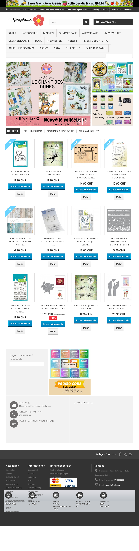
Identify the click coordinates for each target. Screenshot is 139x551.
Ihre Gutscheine (56, 484)
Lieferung (32, 477)
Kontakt (104, 9)
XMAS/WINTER (112, 33)
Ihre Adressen (55, 477)
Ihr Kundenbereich (60, 465)
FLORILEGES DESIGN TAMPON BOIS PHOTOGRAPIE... (86, 174)
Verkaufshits (89, 131)
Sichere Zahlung (34, 488)
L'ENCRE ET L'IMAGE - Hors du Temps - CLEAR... (86, 241)
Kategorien (30, 33)
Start (12, 33)
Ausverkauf (90, 33)
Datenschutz (33, 491)
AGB (30, 481)
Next (85, 121)
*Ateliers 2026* (96, 48)
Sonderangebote (60, 131)
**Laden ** (73, 48)
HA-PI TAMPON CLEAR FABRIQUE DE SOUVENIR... (119, 174)
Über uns (31, 484)
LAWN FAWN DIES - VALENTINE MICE (20, 173)
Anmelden (127, 9)
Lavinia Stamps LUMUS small (53, 173)
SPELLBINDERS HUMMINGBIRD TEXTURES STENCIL (118, 241)
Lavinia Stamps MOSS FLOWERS (86, 307)
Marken (48, 33)
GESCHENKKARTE (19, 40)
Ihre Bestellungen (57, 470)
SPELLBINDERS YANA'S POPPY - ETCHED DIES (53, 307)
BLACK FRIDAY (12, 511)
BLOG (38, 40)
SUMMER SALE (68, 33)
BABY (57, 48)
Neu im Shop (33, 131)
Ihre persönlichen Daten (60, 481)
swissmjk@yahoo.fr (112, 485)
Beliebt (12, 131)
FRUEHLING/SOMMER (21, 48)
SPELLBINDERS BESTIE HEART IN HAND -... (119, 307)
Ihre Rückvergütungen (59, 474)
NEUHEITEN (54, 40)
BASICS (44, 48)
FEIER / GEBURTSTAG (95, 40)
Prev (79, 121)
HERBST (72, 40)
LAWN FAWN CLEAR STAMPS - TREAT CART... (20, 308)
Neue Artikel (33, 470)
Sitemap (31, 501)
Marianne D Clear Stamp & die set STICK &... (53, 241)
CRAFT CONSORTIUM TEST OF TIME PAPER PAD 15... (20, 241)
